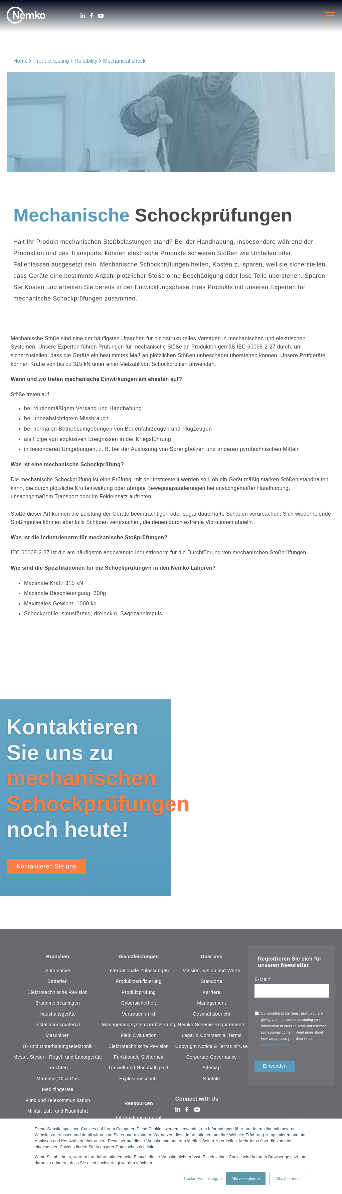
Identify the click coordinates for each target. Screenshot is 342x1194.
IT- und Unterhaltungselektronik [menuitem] (58, 1047)
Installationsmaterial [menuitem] (57, 1025)
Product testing (51, 61)
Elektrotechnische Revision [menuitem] (58, 993)
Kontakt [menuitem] (211, 1079)
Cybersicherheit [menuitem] (138, 1003)
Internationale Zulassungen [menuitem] (139, 971)
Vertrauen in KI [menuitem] (138, 1014)
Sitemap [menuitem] (211, 1068)
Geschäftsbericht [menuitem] (211, 1014)
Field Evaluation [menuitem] (139, 1036)
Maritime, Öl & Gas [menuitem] (57, 1079)
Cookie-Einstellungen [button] (202, 1178)
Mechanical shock (124, 61)
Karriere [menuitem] (212, 993)
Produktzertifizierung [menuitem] (138, 982)
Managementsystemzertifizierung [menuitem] (138, 1025)
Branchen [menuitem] (57, 957)
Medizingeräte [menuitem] (57, 1090)
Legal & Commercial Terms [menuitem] (211, 1036)
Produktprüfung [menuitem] (139, 993)
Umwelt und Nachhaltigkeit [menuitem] (138, 1068)
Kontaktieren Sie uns (46, 866)
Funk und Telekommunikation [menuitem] (57, 1100)
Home (20, 61)
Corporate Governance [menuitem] (211, 1057)
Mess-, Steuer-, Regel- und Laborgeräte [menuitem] (57, 1057)
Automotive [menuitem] (57, 971)
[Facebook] (91, 16)
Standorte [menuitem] (211, 982)
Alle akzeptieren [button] (245, 1178)
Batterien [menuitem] (58, 982)
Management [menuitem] (211, 1003)
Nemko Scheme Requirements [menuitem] (211, 1025)
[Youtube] (101, 16)
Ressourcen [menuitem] (138, 1104)
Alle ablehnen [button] (287, 1178)
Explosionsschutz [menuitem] (138, 1079)
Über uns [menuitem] (211, 957)
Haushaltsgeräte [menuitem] (57, 1014)
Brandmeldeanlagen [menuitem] (57, 1003)
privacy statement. (276, 1045)
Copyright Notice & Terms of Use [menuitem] (211, 1047)
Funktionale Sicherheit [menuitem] (139, 1057)
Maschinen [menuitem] (58, 1036)
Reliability (85, 61)
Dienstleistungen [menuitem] (139, 957)
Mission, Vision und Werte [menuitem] (211, 971)
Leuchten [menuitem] (57, 1068)
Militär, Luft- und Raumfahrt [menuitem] (57, 1111)
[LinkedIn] (82, 16)
